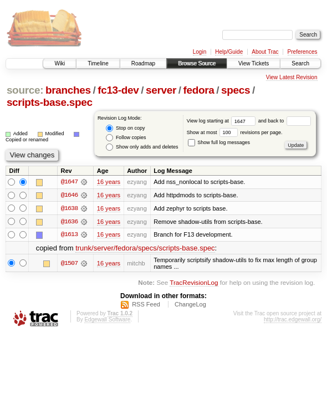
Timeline (98, 63)
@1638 (69, 208)
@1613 (69, 235)
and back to (284, 121)
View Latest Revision (292, 77)
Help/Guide (229, 52)
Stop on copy (125, 128)
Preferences (303, 52)
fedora (198, 90)
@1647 (69, 181)
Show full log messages (219, 142)
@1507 (69, 263)
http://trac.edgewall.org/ (292, 321)
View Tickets (253, 63)
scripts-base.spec (50, 102)
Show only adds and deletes (142, 147)
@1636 (69, 221)
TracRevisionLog (194, 283)
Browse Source (197, 63)
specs (235, 90)
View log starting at (222, 121)
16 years (108, 181)
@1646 (69, 195)
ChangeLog (190, 305)
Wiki (59, 63)
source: (25, 90)
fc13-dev (118, 90)
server (161, 90)
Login (199, 52)
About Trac (265, 52)
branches (68, 90)
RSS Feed (146, 305)
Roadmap (143, 63)
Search (300, 63)
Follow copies (126, 137)
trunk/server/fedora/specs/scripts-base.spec (144, 248)
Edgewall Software (107, 321)
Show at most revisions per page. (235, 132)
